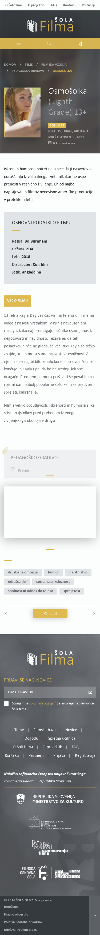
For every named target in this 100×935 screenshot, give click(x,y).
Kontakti (69, 5)
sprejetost (71, 591)
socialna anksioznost (53, 582)
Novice (71, 730)
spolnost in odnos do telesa (30, 591)
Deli (50, 614)
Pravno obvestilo (16, 914)
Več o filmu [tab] (17, 301)
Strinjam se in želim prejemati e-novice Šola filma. (53, 706)
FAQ (54, 5)
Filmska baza (45, 730)
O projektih (36, 5)
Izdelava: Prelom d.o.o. (20, 930)
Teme (29, 64)
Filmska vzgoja (54, 64)
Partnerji (88, 5)
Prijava (59, 756)
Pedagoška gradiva (28, 71)
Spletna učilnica (61, 738)
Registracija (85, 756)
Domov (10, 64)
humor (53, 572)
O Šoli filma (13, 5)
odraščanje (17, 582)
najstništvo (78, 572)
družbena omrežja (23, 572)
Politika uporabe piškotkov (23, 922)
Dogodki (32, 738)
